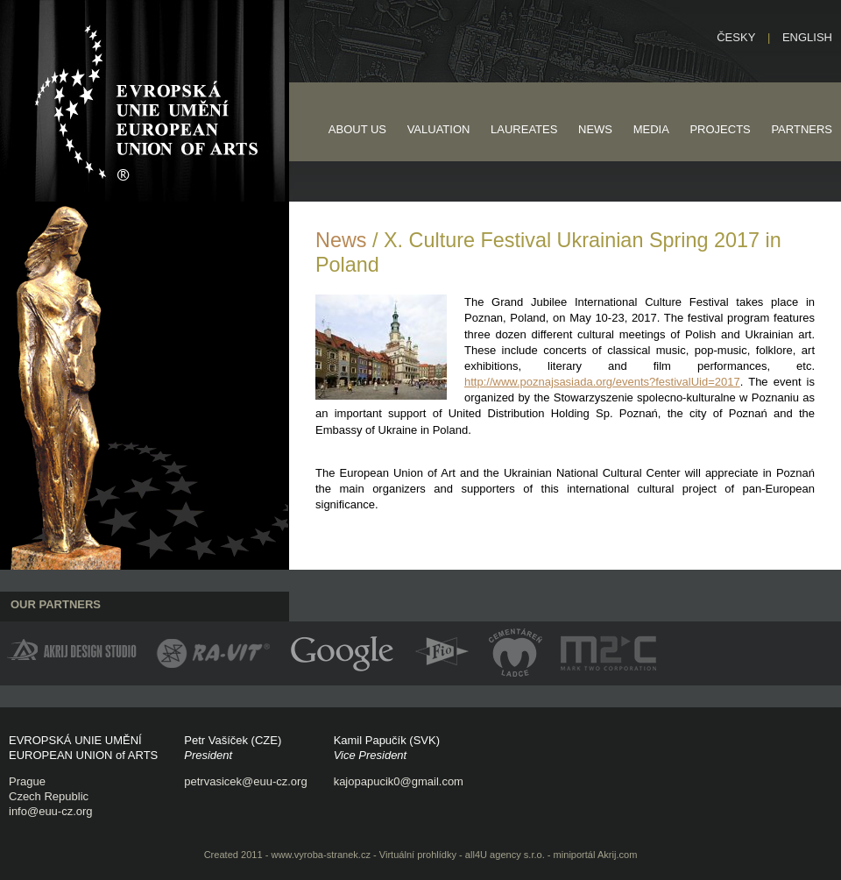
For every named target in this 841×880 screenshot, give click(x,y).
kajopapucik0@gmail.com (398, 781)
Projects (719, 129)
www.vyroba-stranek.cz (321, 854)
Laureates (524, 129)
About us (357, 129)
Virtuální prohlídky (417, 854)
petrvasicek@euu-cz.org (245, 781)
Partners (801, 129)
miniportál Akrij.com (596, 854)
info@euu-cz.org (51, 811)
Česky (736, 37)
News (595, 129)
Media (651, 129)
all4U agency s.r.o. (505, 854)
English (807, 37)
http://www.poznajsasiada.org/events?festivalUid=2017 (602, 381)
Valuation (438, 129)
